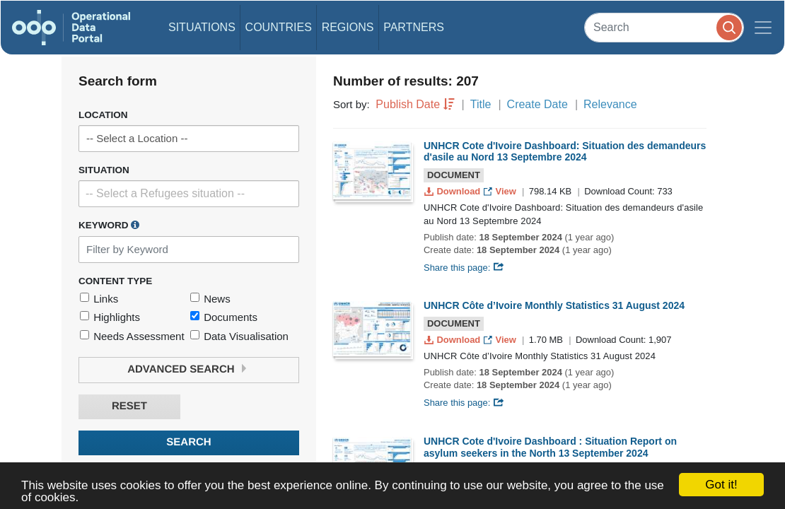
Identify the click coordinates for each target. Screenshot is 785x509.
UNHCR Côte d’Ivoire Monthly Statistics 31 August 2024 (554, 305)
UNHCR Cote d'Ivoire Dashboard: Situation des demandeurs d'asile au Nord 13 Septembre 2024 (565, 151)
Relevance (610, 104)
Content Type (115, 281)
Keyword (108, 224)
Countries (278, 27)
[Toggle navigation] (763, 27)
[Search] (664, 27)
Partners (413, 27)
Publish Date (408, 104)
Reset (129, 406)
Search (188, 442)
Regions (348, 27)
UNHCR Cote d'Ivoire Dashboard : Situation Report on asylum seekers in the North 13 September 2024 (550, 447)
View (501, 191)
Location (103, 115)
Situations (202, 27)
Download (453, 191)
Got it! (721, 484)
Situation (103, 170)
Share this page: (464, 267)
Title (481, 104)
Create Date (537, 104)
